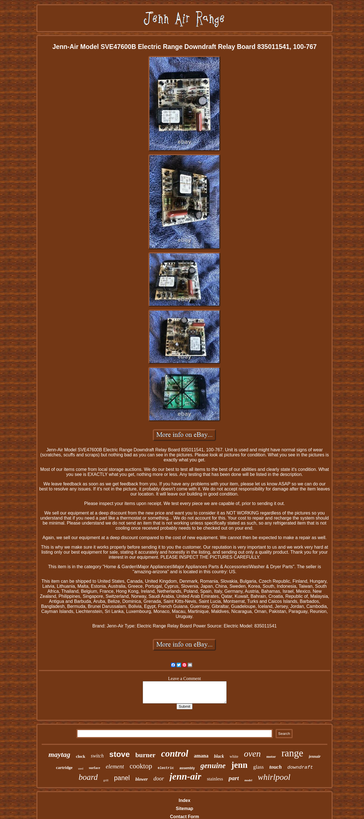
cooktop (141, 766)
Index (185, 800)
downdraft (300, 767)
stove (119, 754)
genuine (213, 765)
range (292, 753)
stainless (215, 779)
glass (258, 767)
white (234, 756)
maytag (59, 754)
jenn (239, 765)
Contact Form (184, 816)
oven (252, 754)
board (88, 777)
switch (97, 756)
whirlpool (274, 777)
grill (105, 780)
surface (94, 768)
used (80, 768)
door (158, 778)
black (219, 756)
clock (80, 756)
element (115, 766)
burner (145, 755)
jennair (315, 756)
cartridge (64, 767)
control (174, 754)
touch (275, 767)
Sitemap (184, 808)
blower (141, 779)
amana (201, 756)
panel (122, 778)
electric (166, 768)
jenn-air (185, 776)
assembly (187, 768)
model (248, 780)
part (234, 778)
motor (271, 756)
